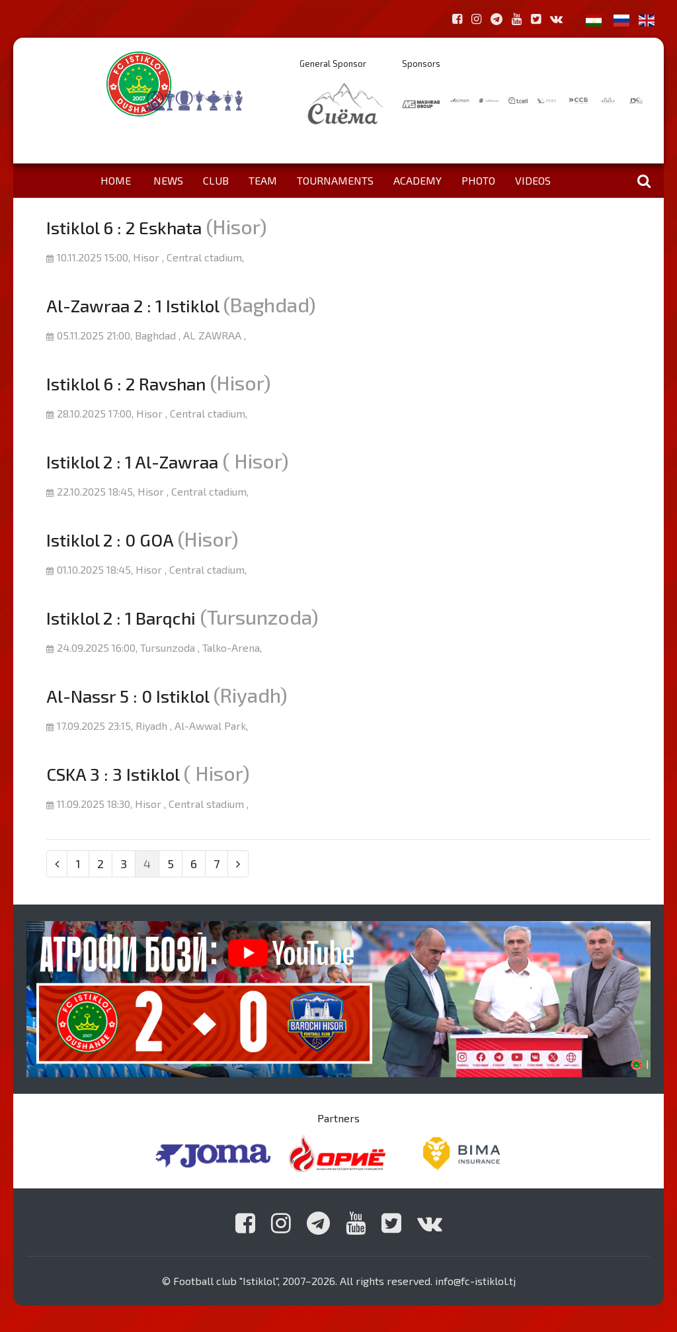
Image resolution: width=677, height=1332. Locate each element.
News (168, 180)
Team (263, 180)
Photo (478, 180)
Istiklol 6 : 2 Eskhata (124, 227)
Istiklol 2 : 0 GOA (109, 539)
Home (115, 180)
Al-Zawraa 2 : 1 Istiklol (132, 305)
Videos (533, 180)
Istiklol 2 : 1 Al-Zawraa (132, 461)
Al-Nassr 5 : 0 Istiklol (127, 696)
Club (216, 180)
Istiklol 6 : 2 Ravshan (126, 383)
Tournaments (335, 180)
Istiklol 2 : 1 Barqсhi (121, 617)
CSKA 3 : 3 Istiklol (112, 774)
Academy (417, 180)
